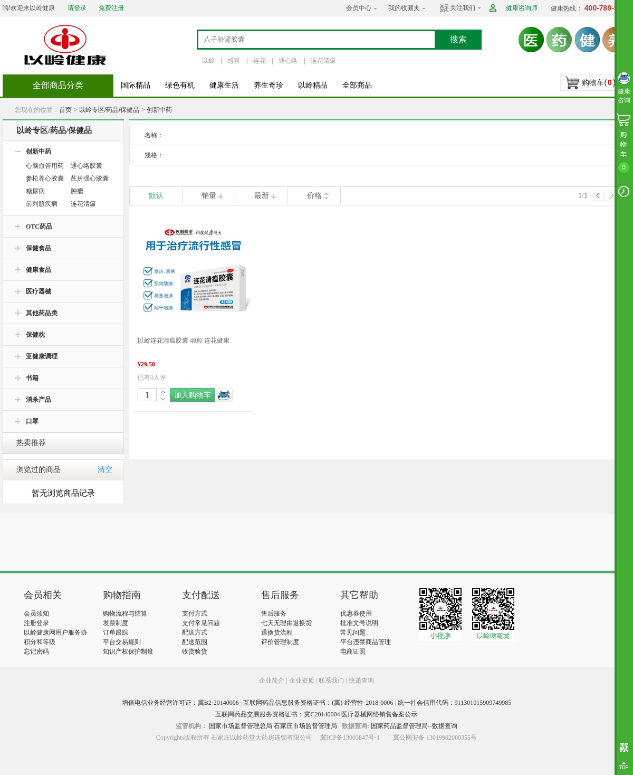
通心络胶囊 (86, 165)
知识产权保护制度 (128, 651)
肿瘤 (77, 191)
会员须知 (36, 613)
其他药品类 (41, 313)
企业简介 (272, 680)
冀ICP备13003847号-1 (350, 737)
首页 (65, 110)
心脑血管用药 (45, 165)
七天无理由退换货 (286, 623)
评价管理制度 (280, 642)
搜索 (458, 39)
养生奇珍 (268, 85)
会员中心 (358, 8)
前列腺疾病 (41, 203)
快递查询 (361, 680)
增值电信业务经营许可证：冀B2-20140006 (180, 702)
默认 (156, 196)
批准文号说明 (359, 623)
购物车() (598, 82)
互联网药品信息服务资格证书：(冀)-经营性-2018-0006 (318, 702)
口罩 (32, 421)
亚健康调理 (41, 356)
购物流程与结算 (125, 613)
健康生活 (224, 85)
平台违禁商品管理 (365, 642)
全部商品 (357, 85)
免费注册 (111, 8)
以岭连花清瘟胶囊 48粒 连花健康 (183, 340)
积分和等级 (39, 642)
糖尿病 (35, 191)
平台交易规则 (122, 642)
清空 (105, 470)
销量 (209, 196)
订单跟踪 (115, 632)
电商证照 (353, 651)
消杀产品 (38, 399)
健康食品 (38, 269)
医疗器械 (38, 291)
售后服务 (273, 613)
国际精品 (135, 85)
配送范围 (194, 642)
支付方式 (194, 613)
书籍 (32, 378)
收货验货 (194, 651)
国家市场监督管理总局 (240, 726)
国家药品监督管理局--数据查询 (414, 726)
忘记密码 (36, 651)
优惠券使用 (356, 613)
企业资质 (301, 680)
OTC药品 (39, 226)
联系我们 (331, 680)
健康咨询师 (522, 8)
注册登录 (36, 623)
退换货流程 (277, 632)
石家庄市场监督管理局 (305, 726)
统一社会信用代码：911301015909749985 (455, 702)
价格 (314, 196)
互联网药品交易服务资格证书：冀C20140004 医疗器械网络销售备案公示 (316, 714)
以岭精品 (313, 85)
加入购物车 (192, 395)
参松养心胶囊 (45, 178)
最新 (261, 196)
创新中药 (159, 110)
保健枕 (35, 334)
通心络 (288, 60)
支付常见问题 (201, 623)
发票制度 (115, 623)
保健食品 (38, 248)
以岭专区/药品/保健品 (109, 110)
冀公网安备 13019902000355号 (435, 737)
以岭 (208, 60)
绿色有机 (180, 85)
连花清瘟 (323, 60)
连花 (259, 60)
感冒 (233, 60)
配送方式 (194, 632)
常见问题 (353, 632)
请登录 (77, 8)
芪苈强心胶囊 (90, 178)
